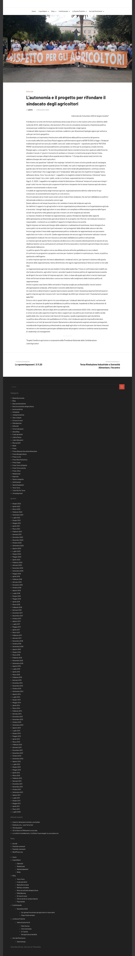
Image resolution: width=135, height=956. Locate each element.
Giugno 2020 (16, 554)
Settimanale (16, 482)
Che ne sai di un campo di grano (27, 899)
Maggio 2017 (16, 627)
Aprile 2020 (16, 560)
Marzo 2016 (16, 655)
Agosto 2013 (16, 728)
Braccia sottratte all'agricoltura (23, 406)
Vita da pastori (17, 828)
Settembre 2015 (17, 663)
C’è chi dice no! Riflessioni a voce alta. (25, 830)
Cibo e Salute (16, 418)
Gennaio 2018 (16, 610)
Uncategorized (17, 493)
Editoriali (29, 91)
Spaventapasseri (18, 485)
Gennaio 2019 (16, 582)
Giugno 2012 (16, 767)
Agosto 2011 (16, 795)
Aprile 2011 (16, 806)
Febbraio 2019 (17, 579)
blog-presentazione (19, 404)
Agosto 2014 (16, 694)
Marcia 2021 (16, 443)
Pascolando (21, 901)
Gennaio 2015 (16, 680)
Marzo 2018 (16, 604)
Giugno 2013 (16, 733)
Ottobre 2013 (16, 722)
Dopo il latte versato (28, 915)
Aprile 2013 (16, 739)
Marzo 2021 (16, 529)
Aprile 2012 (16, 773)
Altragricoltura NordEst (29, 934)
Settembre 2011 (17, 792)
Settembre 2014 (17, 691)
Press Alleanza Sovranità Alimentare (24, 451)
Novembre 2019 (17, 568)
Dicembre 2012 (17, 750)
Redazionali (16, 474)
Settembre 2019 (17, 571)
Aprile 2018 (16, 602)
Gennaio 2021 (16, 534)
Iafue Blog (15, 432)
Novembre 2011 (17, 787)
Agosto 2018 (16, 590)
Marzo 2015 (16, 674)
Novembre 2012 (17, 753)
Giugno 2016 (16, 652)
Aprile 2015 (16, 672)
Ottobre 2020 (17, 543)
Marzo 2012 (16, 775)
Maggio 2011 (16, 803)
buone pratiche (17, 409)
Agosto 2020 (16, 548)
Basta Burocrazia (18, 398)
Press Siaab (16, 462)
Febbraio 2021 (17, 531)
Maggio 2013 (16, 736)
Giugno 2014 (16, 700)
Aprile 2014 (16, 705)
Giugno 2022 (16, 503)
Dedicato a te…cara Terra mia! (22, 825)
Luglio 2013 (16, 731)
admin (30, 110)
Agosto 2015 (16, 666)
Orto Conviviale (26, 929)
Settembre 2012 (17, 758)
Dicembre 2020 (17, 537)
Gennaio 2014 (16, 714)
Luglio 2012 (16, 764)
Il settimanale (64, 11)
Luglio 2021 (16, 518)
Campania (15, 412)
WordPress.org (17, 852)
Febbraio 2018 (17, 607)
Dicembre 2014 (17, 683)
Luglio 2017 (16, 624)
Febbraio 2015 (17, 677)
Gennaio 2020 (17, 565)
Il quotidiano (44, 11)
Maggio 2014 (16, 702)
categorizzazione (18, 415)
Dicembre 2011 (17, 784)
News (14, 446)
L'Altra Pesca (16, 437)
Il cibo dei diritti (17, 434)
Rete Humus (25, 926)
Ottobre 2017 (16, 618)
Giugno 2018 (16, 596)
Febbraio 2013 (17, 744)
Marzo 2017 (16, 632)
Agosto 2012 (16, 761)
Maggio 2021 (16, 523)
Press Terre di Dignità (19, 465)
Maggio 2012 (16, 770)
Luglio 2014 (16, 697)
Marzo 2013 (16, 742)
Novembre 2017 (17, 616)
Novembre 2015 (17, 660)
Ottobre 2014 (16, 688)
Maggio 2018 (16, 599)
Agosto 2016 (16, 649)
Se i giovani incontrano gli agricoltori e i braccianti (38, 912)
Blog (53, 11)
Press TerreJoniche (19, 468)
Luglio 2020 (16, 551)
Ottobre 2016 (16, 644)
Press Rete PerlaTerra (19, 460)
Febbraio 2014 (17, 711)
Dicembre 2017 (17, 613)
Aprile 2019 (16, 576)
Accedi (14, 843)
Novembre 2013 (17, 719)
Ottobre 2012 (16, 756)
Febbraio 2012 (17, 778)
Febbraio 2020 (17, 562)
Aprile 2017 (16, 630)
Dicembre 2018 (17, 585)
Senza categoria (18, 479)
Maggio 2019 (16, 574)
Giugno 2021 (16, 520)
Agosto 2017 (16, 621)
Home (34, 11)
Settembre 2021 (17, 515)
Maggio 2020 (16, 557)
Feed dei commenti (18, 849)
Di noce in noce (17, 420)
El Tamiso (24, 932)
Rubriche (15, 476)
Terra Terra (16, 488)
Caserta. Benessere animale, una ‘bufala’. (26, 822)
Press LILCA (16, 457)
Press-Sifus (16, 471)
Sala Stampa (21, 942)
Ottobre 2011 (16, 789)
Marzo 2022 (16, 509)
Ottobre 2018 (16, 588)
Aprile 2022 (16, 506)
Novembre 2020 (17, 540)
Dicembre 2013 (17, 716)
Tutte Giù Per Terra (18, 490)
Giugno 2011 (16, 801)
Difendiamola (16, 423)
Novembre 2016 (17, 641)
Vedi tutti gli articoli (23, 922)
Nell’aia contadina (23, 887)
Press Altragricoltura (19, 454)
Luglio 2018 (16, 593)
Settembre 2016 (17, 646)
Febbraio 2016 (17, 658)
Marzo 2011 (16, 809)
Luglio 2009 (16, 812)
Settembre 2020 (18, 545)
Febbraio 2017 (17, 635)
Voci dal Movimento (96, 11)
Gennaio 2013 (16, 747)
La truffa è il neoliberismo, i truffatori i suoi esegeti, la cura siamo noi (35, 833)
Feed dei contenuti (18, 846)
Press (14, 448)
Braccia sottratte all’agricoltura (27, 890)
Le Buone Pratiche (79, 11)
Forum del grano (17, 429)
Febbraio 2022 (17, 512)
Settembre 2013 (17, 725)
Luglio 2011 (16, 798)
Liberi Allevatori (17, 440)
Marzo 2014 (16, 708)
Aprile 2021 (16, 526)
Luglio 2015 (16, 669)
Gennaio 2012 (16, 781)
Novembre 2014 (17, 686)
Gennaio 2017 (16, 638)
